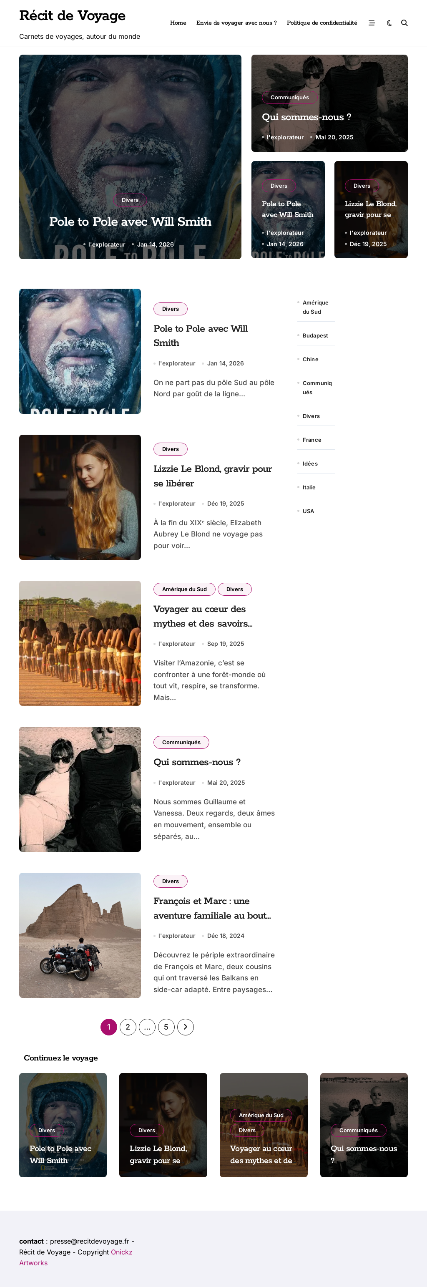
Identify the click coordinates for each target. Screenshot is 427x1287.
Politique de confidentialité (322, 23)
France (312, 439)
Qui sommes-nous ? (310, 116)
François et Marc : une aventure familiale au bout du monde (211, 916)
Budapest (316, 335)
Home (178, 23)
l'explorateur (107, 244)
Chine (311, 359)
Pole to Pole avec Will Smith (131, 222)
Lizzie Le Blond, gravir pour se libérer (370, 214)
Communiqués (290, 95)
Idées (310, 463)
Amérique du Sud (184, 589)
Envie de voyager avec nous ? (236, 23)
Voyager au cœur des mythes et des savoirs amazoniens (201, 624)
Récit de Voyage (72, 15)
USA (308, 511)
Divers (130, 198)
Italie (309, 487)
